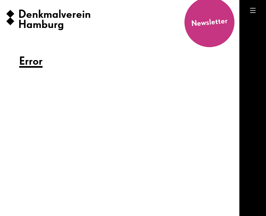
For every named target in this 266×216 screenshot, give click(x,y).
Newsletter (209, 22)
